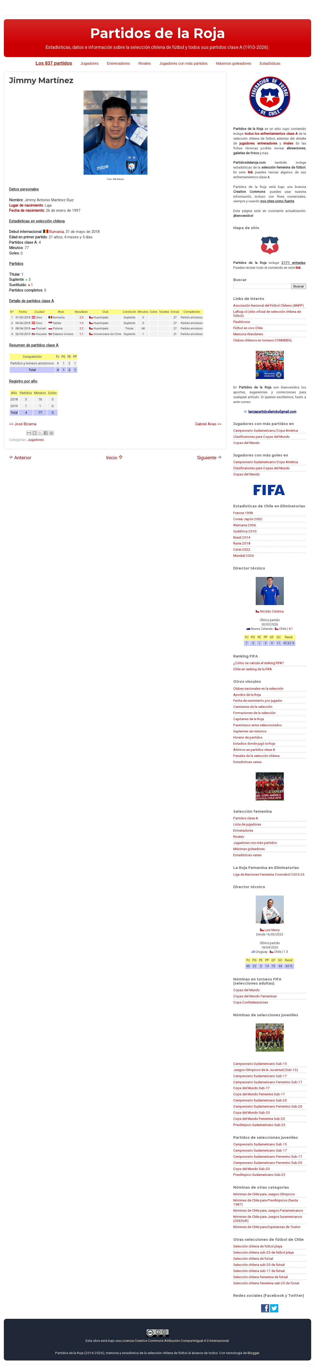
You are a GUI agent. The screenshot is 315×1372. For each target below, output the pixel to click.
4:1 (291, 629)
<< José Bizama (22, 424)
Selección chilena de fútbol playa (257, 1246)
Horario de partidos (247, 737)
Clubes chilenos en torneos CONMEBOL (262, 340)
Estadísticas (270, 63)
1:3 (286, 952)
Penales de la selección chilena (256, 756)
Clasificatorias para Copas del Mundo (261, 436)
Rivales (144, 63)
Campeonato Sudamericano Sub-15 (260, 1064)
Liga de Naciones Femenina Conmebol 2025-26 (269, 874)
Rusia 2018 (241, 543)
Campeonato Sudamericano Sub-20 (260, 1100)
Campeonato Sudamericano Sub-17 (260, 1076)
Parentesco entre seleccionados (257, 725)
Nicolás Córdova (272, 611)
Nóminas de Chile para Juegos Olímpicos (264, 1194)
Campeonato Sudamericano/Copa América (265, 430)
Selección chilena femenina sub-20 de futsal (266, 1283)
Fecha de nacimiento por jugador (257, 700)
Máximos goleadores (233, 63)
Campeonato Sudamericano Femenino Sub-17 (267, 1082)
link (250, 172)
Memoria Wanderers (248, 334)
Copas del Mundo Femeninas (255, 996)
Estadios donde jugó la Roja (254, 743)
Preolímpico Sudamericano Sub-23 (259, 1125)
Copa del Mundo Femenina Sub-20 (259, 1119)
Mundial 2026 (243, 555)
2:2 (81, 328)
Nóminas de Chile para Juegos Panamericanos (268, 1210)
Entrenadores (118, 63)
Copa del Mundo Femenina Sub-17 (259, 1094)
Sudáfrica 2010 (244, 531)
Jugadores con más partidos (183, 63)
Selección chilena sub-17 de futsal (259, 1271)
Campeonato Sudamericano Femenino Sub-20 (267, 1106)
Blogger (253, 1353)
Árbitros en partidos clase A (254, 750)
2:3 (81, 317)
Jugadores (89, 63)
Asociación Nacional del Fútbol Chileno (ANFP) (268, 305)
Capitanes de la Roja (248, 719)
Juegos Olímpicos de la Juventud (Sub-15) (265, 1070)
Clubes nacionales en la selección (258, 688)
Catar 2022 (241, 549)
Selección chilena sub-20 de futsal (259, 1265)
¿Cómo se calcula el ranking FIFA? (258, 663)
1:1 (81, 334)
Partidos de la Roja (157, 33)
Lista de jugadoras (247, 824)
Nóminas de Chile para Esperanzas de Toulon (266, 1227)
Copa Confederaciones (250, 1002)
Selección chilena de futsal (253, 1258)
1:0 (81, 323)
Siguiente (209, 458)
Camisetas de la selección (252, 707)
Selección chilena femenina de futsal (260, 1277)
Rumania (56, 231)
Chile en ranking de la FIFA (252, 669)
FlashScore (241, 322)
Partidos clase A (245, 818)
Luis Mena (272, 930)
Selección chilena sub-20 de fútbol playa (263, 1252)
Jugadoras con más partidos (255, 843)
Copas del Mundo (246, 443)
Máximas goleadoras (249, 849)
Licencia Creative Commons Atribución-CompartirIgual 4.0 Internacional (175, 1340)
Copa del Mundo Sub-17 (251, 1088)
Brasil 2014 (241, 537)
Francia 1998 (243, 513)
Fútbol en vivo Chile (248, 328)
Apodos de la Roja (247, 695)
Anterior (20, 458)
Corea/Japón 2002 (247, 519)
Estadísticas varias (247, 762)
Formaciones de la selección (254, 713)
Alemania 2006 (244, 525)
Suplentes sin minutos (249, 731)
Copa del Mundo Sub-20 (251, 1112)
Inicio (114, 458)
